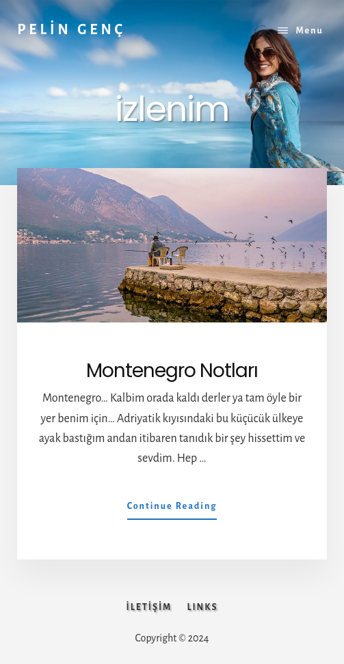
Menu (309, 31)
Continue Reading (172, 509)
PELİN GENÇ (71, 29)
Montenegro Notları (172, 370)
